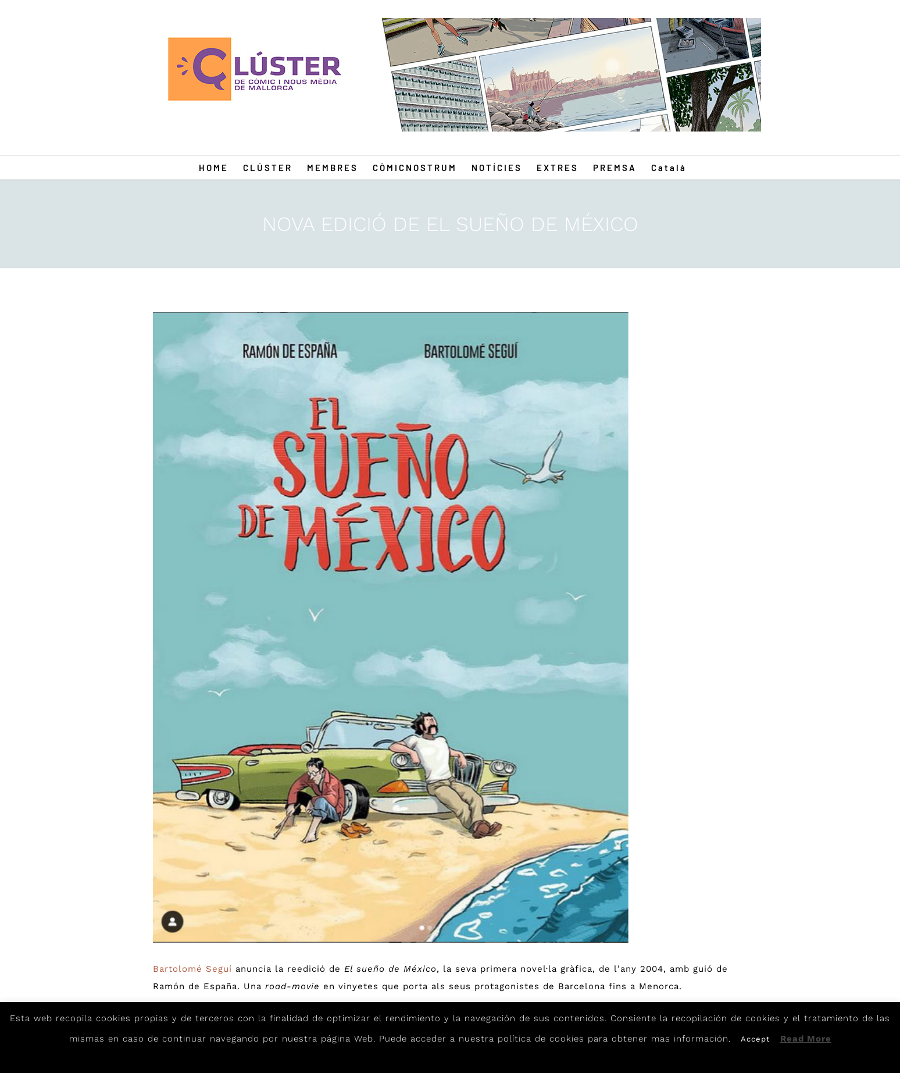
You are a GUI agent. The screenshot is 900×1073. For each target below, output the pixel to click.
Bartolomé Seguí (192, 969)
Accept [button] (755, 1039)
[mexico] (390, 627)
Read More (805, 1038)
